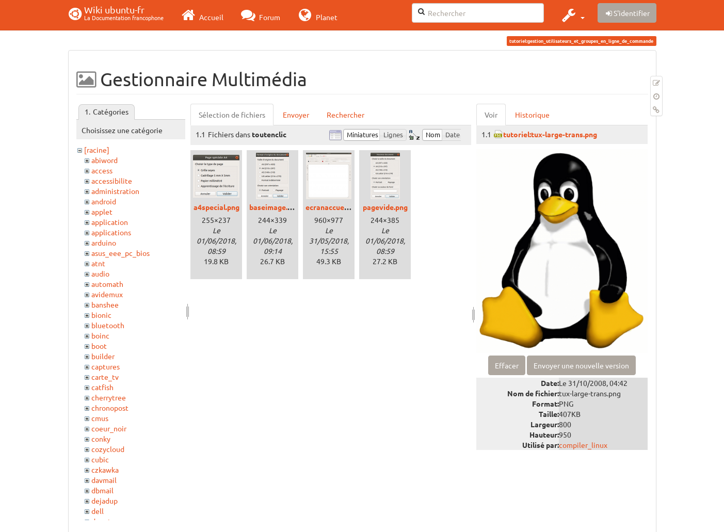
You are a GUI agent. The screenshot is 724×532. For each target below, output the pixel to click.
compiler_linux (583, 444)
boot (99, 345)
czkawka (105, 469)
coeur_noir (108, 428)
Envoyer (296, 114)
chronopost (109, 407)
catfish (102, 387)
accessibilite (111, 180)
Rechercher (345, 114)
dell (97, 510)
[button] (572, 15)
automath (107, 283)
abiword (104, 160)
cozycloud (107, 449)
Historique (532, 114)
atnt (98, 263)
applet (101, 211)
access (101, 170)
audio (100, 273)
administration (115, 191)
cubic (100, 459)
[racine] (96, 149)
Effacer (507, 365)
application (109, 222)
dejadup (104, 500)
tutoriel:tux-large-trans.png (550, 134)
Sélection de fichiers (232, 114)
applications (111, 232)
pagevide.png (385, 207)
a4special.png (216, 207)
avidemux (107, 294)
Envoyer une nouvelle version (581, 365)
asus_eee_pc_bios (120, 252)
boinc (100, 335)
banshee (105, 304)
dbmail (102, 490)
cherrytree (108, 397)
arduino (103, 242)
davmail (104, 480)
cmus (99, 418)
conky (100, 438)
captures (105, 366)
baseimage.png (274, 207)
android (103, 201)
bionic (101, 314)
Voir (491, 114)
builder (103, 356)
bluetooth (107, 325)
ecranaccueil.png (333, 207)
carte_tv (105, 376)
